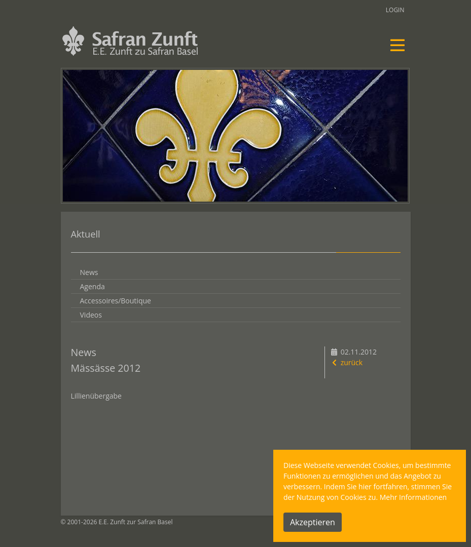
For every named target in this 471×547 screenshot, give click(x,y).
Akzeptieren (312, 522)
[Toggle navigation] (397, 45)
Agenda (92, 286)
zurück (346, 362)
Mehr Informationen (413, 497)
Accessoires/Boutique (115, 300)
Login (395, 10)
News (89, 272)
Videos (91, 315)
